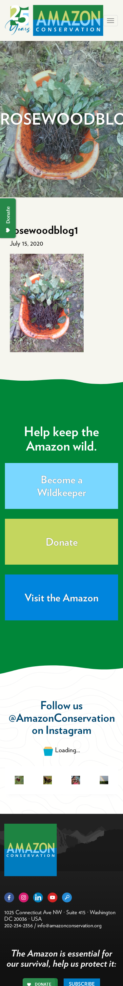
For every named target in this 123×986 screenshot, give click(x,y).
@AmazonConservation (62, 717)
